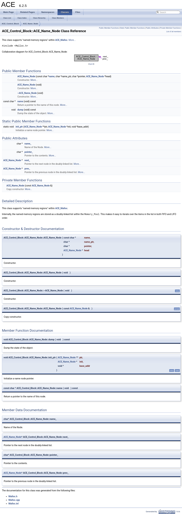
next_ (27, 160)
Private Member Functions (170, 28)
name (52, 76)
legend (91, 64)
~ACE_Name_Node (27, 93)
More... (72, 40)
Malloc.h (12, 496)
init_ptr (19, 126)
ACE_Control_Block (10, 24)
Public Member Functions (109, 28)
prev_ (27, 168)
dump (20, 109)
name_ (27, 143)
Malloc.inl (13, 503)
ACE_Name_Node (30, 24)
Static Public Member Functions (132, 28)
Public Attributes (152, 28)
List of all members (173, 32)
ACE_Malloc (61, 40)
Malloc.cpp (14, 499)
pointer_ (28, 152)
